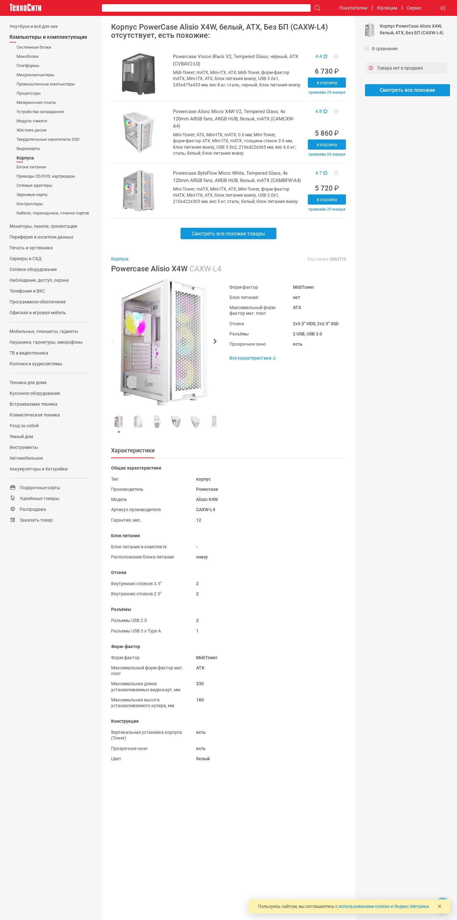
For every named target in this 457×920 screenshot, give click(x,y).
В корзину (327, 82)
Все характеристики (252, 358)
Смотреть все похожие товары (228, 234)
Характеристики (133, 450)
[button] (160, 342)
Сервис (414, 7)
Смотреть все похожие (407, 90)
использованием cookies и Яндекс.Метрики (384, 906)
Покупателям (353, 7)
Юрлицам (387, 7)
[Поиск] (315, 8)
